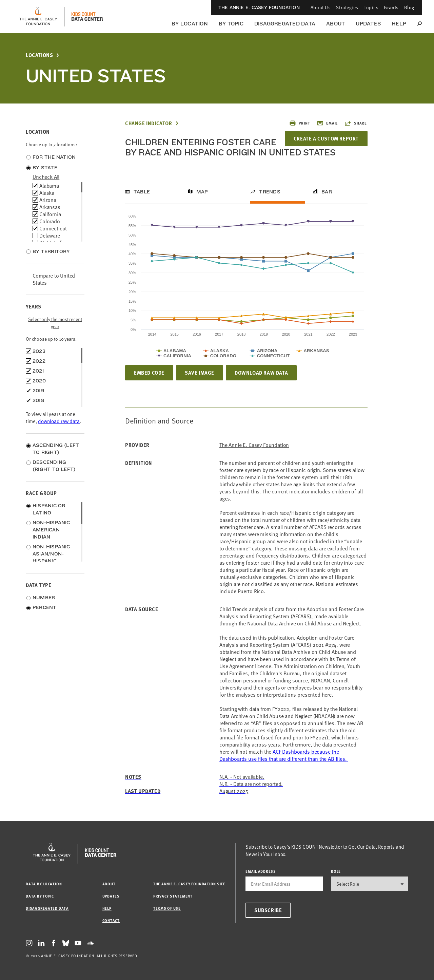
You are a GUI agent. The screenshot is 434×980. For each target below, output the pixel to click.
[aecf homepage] (38, 16)
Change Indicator (148, 123)
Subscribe (268, 910)
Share (355, 123)
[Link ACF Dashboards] (283, 755)
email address (260, 871)
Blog (409, 7)
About (335, 23)
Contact (111, 920)
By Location (190, 23)
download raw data (59, 421)
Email (327, 123)
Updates (368, 23)
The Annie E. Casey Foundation (259, 7)
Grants (391, 7)
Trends (269, 192)
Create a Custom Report (326, 138)
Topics (371, 7)
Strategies (347, 7)
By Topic (231, 23)
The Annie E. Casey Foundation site (189, 883)
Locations (39, 55)
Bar (326, 192)
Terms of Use (167, 908)
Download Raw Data (261, 372)
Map (202, 192)
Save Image (199, 372)
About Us (321, 7)
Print (299, 123)
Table (142, 192)
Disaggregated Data (284, 23)
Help (399, 23)
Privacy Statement (173, 896)
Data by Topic (40, 896)
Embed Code (149, 372)
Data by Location (44, 883)
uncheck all (46, 177)
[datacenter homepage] (87, 16)
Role (336, 871)
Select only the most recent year (55, 323)
